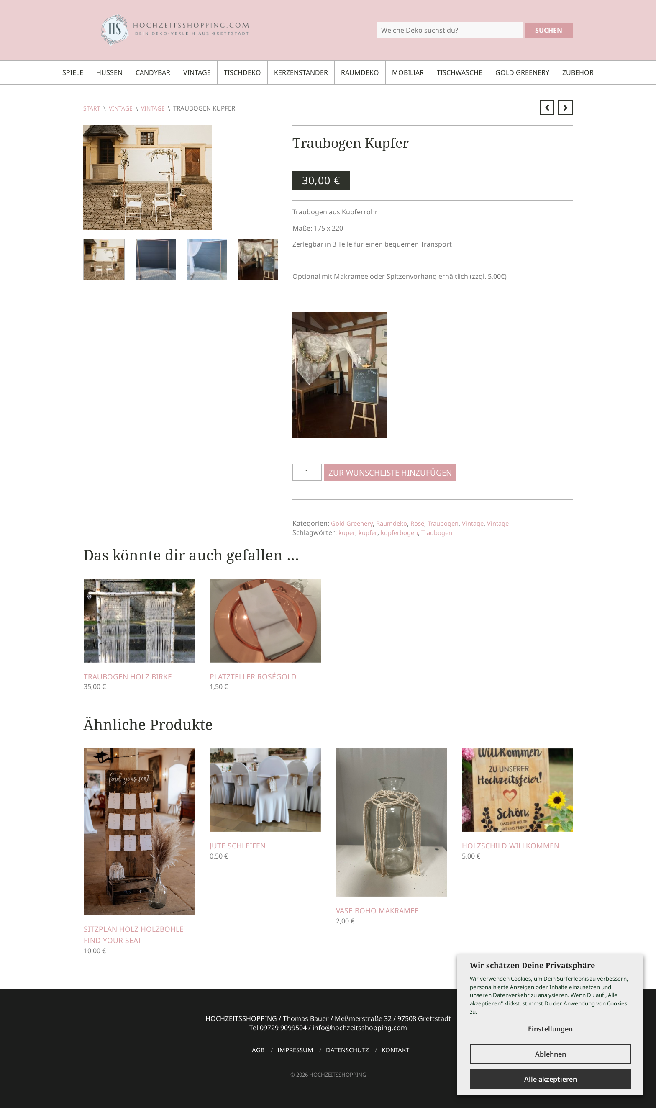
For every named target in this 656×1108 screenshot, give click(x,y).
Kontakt (395, 1050)
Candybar (153, 72)
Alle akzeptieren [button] (550, 1079)
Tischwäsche (459, 72)
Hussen (109, 72)
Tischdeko (242, 72)
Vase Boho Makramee (380, 910)
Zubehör (578, 72)
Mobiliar (408, 72)
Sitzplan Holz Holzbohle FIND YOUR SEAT (138, 934)
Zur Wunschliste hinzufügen (392, 472)
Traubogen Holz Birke (131, 676)
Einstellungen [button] (550, 1025)
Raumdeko (360, 72)
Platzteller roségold (257, 676)
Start (92, 108)
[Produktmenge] (307, 472)
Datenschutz (347, 1050)
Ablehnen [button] (550, 1052)
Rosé (425, 523)
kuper (347, 532)
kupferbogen (404, 532)
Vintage (197, 72)
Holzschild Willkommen (514, 845)
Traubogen (454, 523)
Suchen (548, 30)
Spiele (72, 72)
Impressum (295, 1050)
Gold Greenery (522, 72)
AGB (258, 1050)
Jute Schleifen (240, 845)
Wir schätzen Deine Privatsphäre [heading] (532, 962)
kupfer (369, 532)
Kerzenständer (301, 72)
